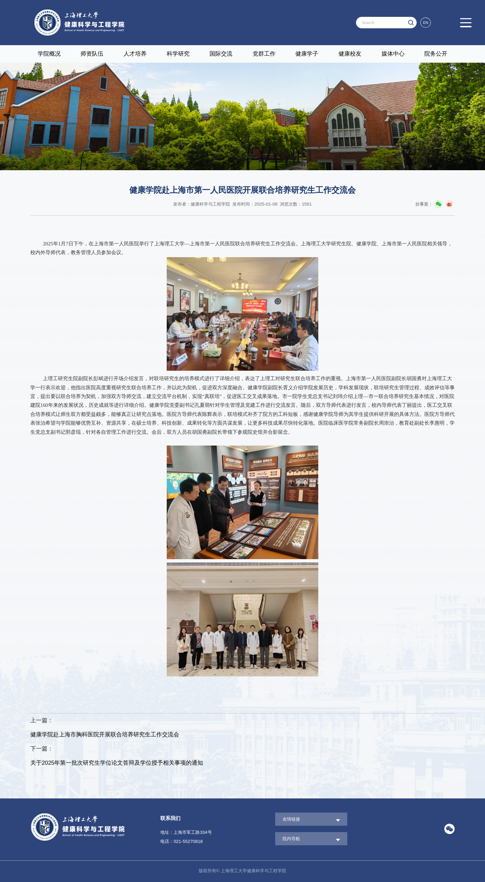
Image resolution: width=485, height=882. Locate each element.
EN (425, 23)
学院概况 (49, 54)
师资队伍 (91, 54)
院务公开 (435, 54)
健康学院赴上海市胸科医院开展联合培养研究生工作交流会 (104, 734)
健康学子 (306, 54)
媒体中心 (393, 54)
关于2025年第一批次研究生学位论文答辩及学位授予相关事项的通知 (116, 763)
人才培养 (135, 54)
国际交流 (220, 54)
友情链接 (291, 819)
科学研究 (178, 54)
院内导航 (291, 838)
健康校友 (349, 54)
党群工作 (264, 54)
